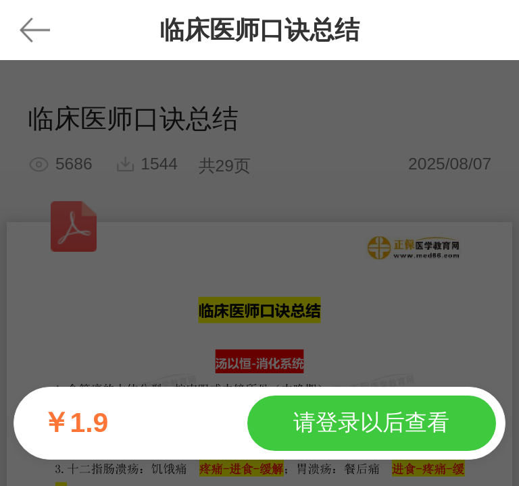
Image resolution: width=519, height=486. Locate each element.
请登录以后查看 (371, 422)
